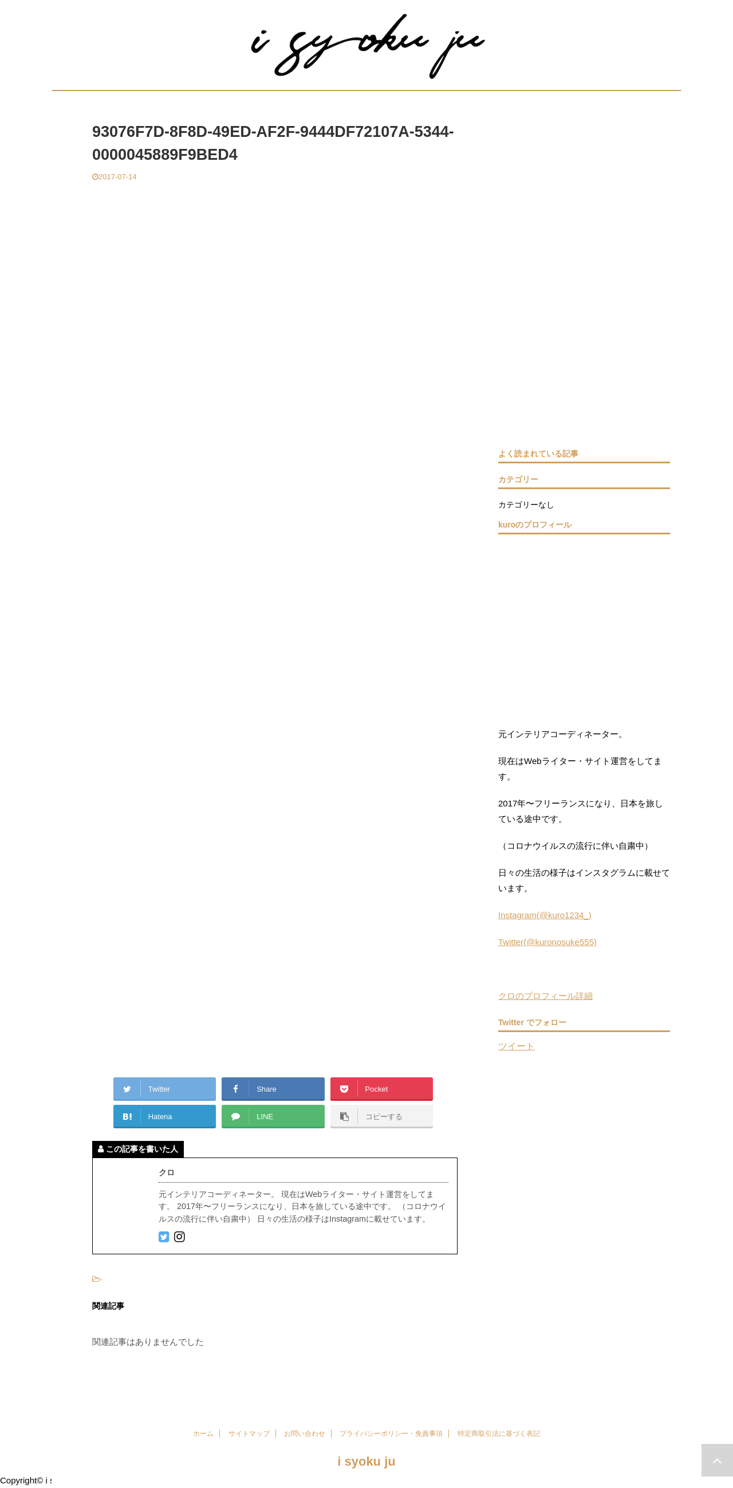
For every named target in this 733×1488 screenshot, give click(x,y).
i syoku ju (366, 1461)
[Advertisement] (275, 268)
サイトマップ (249, 1434)
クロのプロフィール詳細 (545, 996)
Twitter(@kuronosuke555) (547, 942)
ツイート (516, 1046)
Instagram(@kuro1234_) (545, 915)
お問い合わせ (304, 1434)
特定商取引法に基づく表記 (499, 1434)
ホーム (203, 1434)
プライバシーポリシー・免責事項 (391, 1434)
